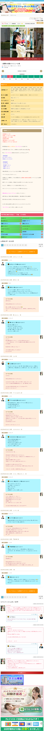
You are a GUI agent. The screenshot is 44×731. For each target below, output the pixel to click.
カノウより (8, 605)
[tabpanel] (22, 8)
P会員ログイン (22, 672)
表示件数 (41, 244)
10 (25, 245)
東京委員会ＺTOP (5, 15)
